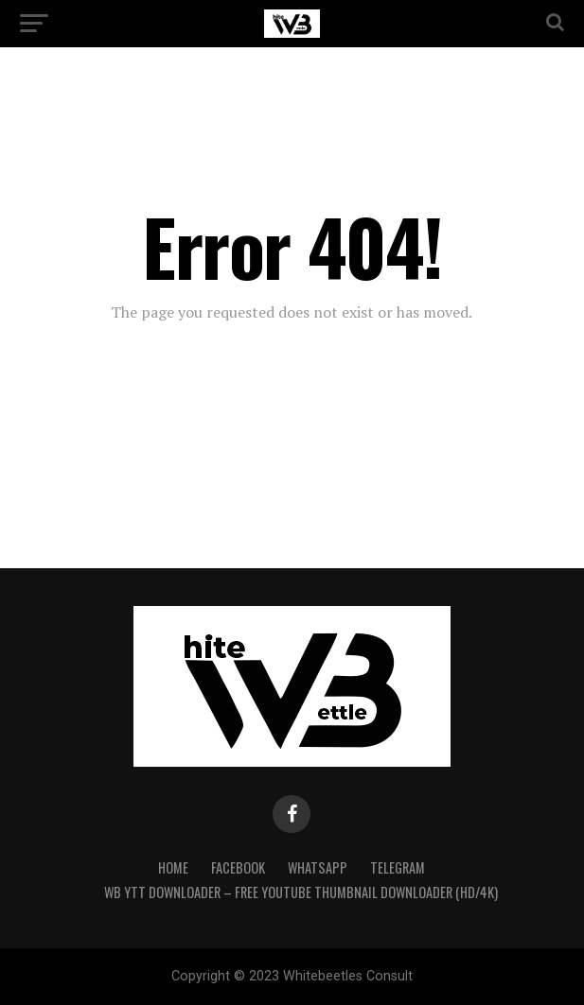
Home (173, 867)
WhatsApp (317, 867)
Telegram (397, 867)
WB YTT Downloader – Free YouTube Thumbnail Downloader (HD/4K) (301, 892)
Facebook (238, 867)
